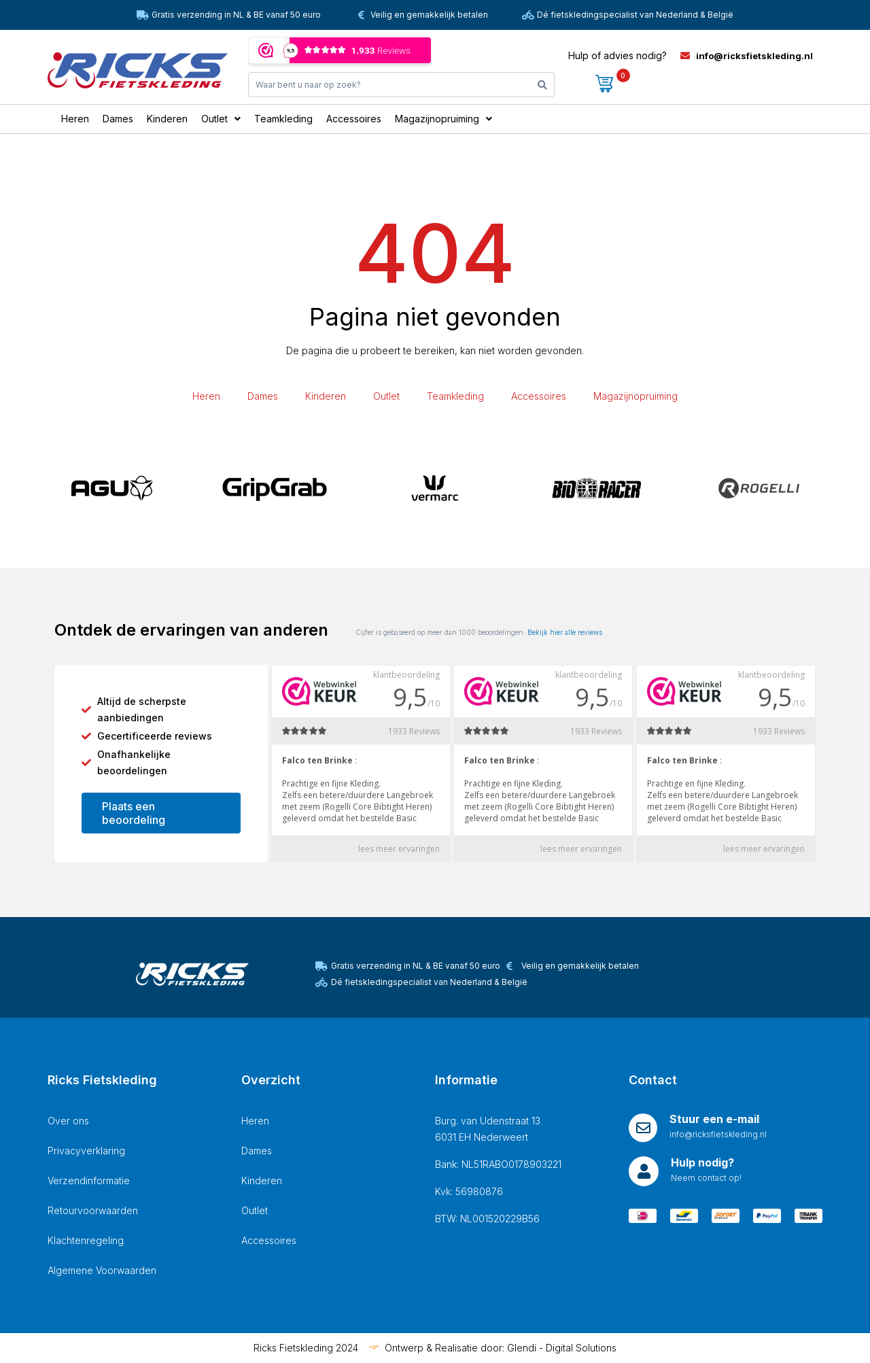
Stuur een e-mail (714, 1119)
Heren (206, 396)
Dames (262, 396)
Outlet (386, 396)
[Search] (542, 85)
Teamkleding (455, 396)
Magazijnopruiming (635, 396)
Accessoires (538, 396)
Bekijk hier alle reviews (564, 632)
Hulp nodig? (702, 1162)
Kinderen (325, 396)
